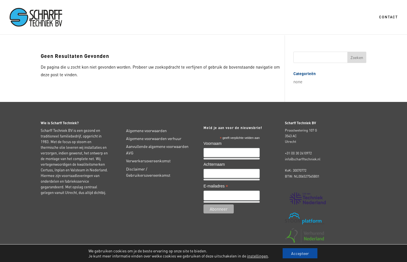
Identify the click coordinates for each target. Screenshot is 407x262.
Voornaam (213, 143)
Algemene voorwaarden (146, 130)
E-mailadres (216, 187)
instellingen (257, 255)
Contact (388, 17)
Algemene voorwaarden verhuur (153, 138)
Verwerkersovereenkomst (148, 160)
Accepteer (300, 253)
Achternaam (214, 164)
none (297, 81)
